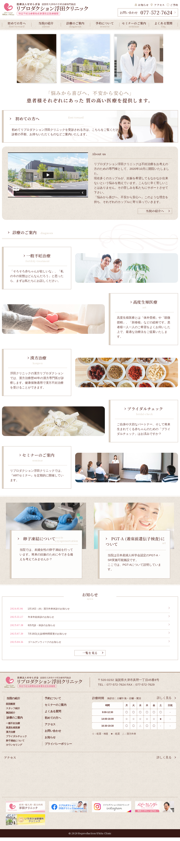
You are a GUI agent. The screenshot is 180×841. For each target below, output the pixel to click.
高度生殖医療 (13, 731)
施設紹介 (10, 716)
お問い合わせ (53, 733)
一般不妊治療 (13, 727)
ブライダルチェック (16, 740)
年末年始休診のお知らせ (32, 621)
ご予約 (174, 5)
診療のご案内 (75, 24)
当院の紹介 (46, 24)
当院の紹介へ (155, 216)
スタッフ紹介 (13, 712)
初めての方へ (16, 24)
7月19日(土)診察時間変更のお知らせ (38, 637)
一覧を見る (90, 657)
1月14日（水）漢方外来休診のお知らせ (40, 613)
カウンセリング (14, 748)
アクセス (160, 5)
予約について (104, 24)
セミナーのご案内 (134, 24)
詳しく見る (164, 702)
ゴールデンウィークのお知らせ (35, 646)
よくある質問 (163, 24)
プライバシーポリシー (58, 745)
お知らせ (145, 5)
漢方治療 (10, 735)
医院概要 (10, 708)
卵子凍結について (15, 744)
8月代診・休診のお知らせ (32, 629)
